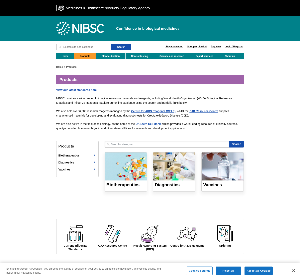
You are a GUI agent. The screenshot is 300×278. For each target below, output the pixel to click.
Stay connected (174, 46)
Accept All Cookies (259, 273)
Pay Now (216, 46)
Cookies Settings (199, 273)
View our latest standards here (76, 90)
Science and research (171, 56)
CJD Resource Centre (203, 111)
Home (65, 56)
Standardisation (111, 56)
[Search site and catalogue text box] (83, 47)
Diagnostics (66, 162)
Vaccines (64, 169)
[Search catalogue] (167, 144)
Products (85, 56)
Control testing (139, 56)
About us (230, 56)
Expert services (204, 56)
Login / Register (234, 46)
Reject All (229, 273)
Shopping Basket (197, 46)
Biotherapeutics (69, 155)
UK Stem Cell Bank (148, 124)
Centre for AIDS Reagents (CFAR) (153, 111)
